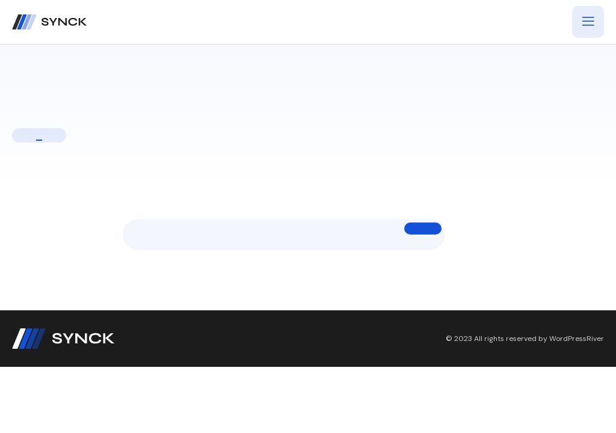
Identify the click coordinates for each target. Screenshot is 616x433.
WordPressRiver (576, 338)
